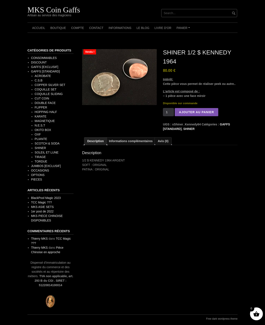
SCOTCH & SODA (47, 143)
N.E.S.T (40, 125)
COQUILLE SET (46, 89)
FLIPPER (41, 107)
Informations (119, 28)
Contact (96, 28)
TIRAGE (40, 157)
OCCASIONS (40, 170)
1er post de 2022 (42, 211)
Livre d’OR (163, 28)
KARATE (41, 116)
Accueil (38, 28)
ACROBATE (43, 76)
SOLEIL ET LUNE (47, 152)
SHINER (189, 129)
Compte (77, 28)
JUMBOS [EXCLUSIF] (46, 166)
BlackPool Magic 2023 (46, 198)
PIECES (36, 179)
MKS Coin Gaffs (53, 10)
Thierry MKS (39, 238)
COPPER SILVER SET (50, 85)
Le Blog (143, 28)
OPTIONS (38, 175)
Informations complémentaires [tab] (131, 141)
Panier (183, 29)
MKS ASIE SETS (42, 207)
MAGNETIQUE (45, 121)
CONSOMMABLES (44, 58)
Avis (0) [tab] (163, 141)
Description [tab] (95, 141)
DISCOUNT (39, 62)
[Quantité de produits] (168, 112)
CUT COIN (42, 98)
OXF (38, 134)
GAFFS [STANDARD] (45, 71)
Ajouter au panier (196, 112)
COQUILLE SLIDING (49, 94)
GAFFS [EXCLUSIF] (44, 67)
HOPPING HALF (46, 112)
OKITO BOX (43, 130)
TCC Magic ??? (41, 202)
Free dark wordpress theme (222, 318)
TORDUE (41, 161)
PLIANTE (41, 139)
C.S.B (39, 80)
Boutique (58, 28)
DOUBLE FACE (45, 103)
